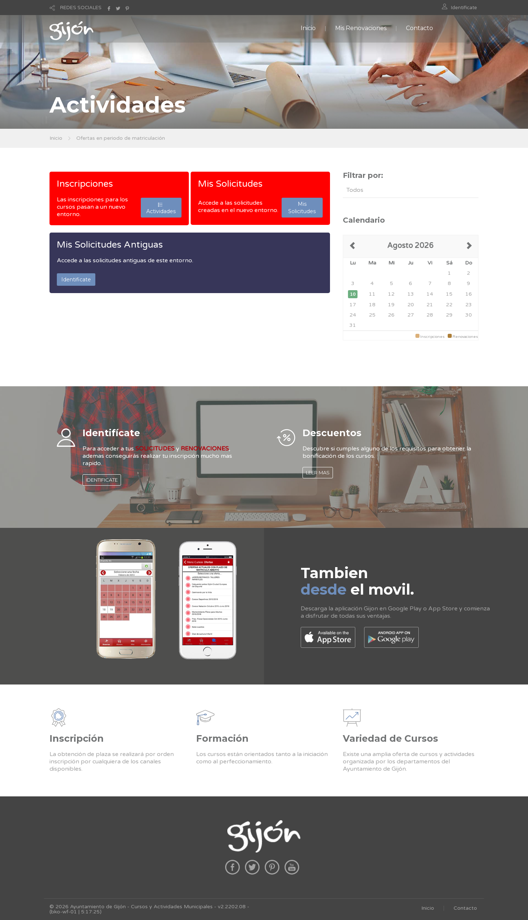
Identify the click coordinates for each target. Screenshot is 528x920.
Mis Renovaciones (360, 28)
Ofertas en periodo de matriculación (120, 138)
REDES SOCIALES (81, 8)
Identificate (464, 8)
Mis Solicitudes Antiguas (110, 244)
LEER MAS (318, 472)
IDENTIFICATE (102, 480)
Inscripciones (85, 183)
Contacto (419, 28)
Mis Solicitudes (230, 183)
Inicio (308, 28)
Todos (354, 190)
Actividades (161, 208)
